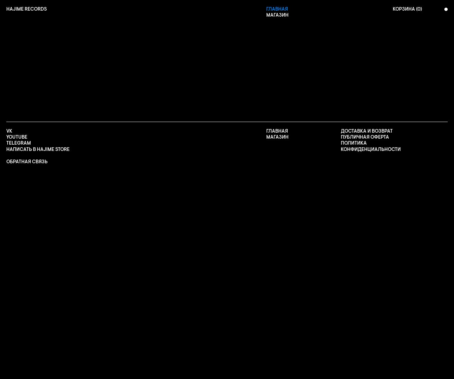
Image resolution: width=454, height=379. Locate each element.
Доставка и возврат (367, 131)
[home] (26, 9)
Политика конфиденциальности (371, 146)
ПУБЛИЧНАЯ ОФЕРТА (365, 137)
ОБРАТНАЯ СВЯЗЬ (27, 162)
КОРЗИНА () (407, 9)
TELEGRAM (18, 143)
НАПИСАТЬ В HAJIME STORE (38, 150)
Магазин (277, 15)
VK (9, 131)
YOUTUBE (16, 137)
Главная (277, 9)
